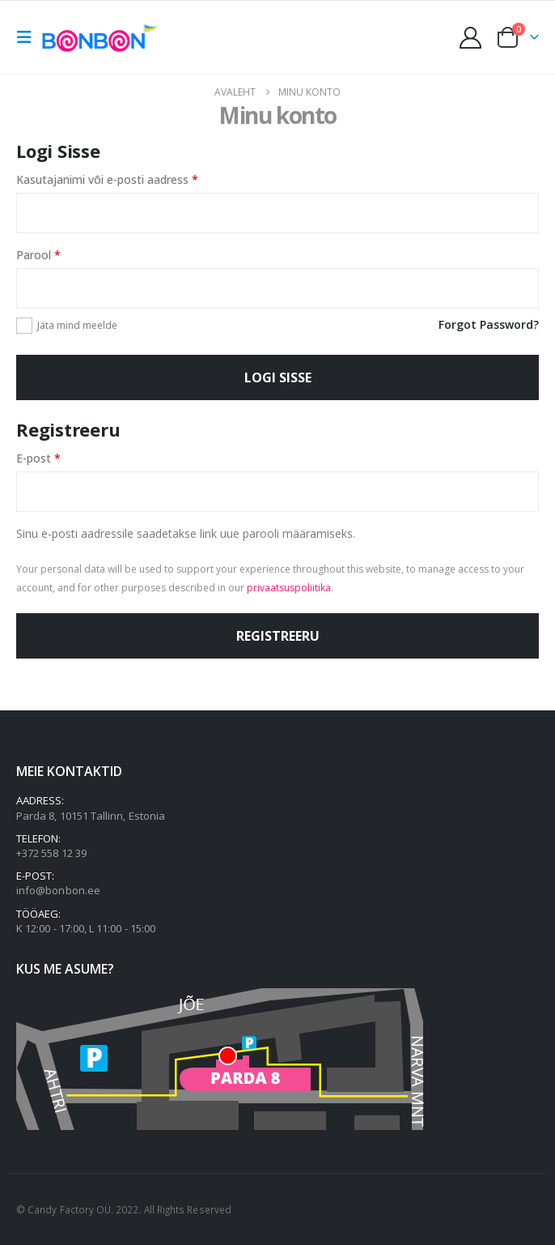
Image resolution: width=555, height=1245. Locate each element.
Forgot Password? (488, 324)
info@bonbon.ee (58, 890)
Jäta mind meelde (77, 325)
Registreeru (278, 636)
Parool (58, 253)
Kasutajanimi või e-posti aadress (127, 178)
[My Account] (471, 38)
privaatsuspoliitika (289, 588)
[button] (29, 37)
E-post (58, 457)
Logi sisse (277, 377)
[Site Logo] (102, 37)
